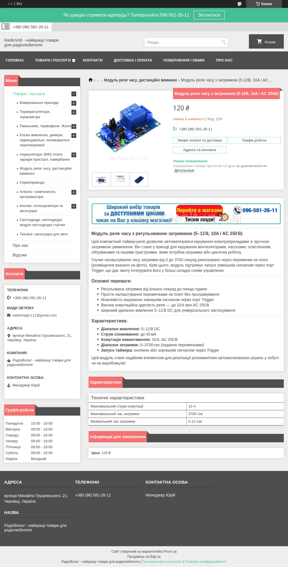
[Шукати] (223, 42)
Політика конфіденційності (206, 562)
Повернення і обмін (184, 60)
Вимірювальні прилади (39, 103)
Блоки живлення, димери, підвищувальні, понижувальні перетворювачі (44, 140)
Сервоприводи (32, 182)
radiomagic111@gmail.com (34, 315)
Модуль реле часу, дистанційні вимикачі (140, 80)
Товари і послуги (53, 60)
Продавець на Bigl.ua (144, 557)
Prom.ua (170, 552)
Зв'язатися (209, 15)
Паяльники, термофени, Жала (45, 126)
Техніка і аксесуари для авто (44, 234)
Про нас (224, 60)
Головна (15, 60)
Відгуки (20, 254)
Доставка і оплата (133, 60)
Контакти (93, 60)
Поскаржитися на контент (162, 562)
